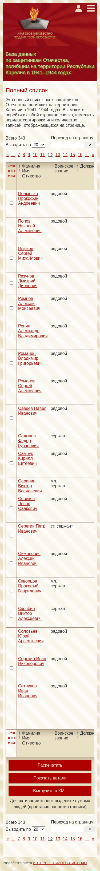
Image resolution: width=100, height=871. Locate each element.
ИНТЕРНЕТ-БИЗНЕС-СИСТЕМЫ (60, 863)
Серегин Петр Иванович (31, 528)
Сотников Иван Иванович (27, 691)
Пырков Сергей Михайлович (30, 253)
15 (72, 154)
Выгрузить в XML (50, 791)
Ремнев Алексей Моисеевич (29, 303)
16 (80, 154)
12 (50, 155)
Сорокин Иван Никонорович (32, 661)
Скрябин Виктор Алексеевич (30, 613)
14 (65, 154)
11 (42, 154)
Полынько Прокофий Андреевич (29, 198)
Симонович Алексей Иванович (29, 558)
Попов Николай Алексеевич (30, 226)
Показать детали (49, 778)
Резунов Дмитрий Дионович (27, 281)
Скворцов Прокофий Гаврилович (29, 586)
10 (35, 154)
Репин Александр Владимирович (33, 331)
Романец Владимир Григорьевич (30, 358)
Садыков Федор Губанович (28, 441)
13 (57, 154)
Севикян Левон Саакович (27, 503)
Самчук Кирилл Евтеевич (27, 458)
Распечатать (50, 765)
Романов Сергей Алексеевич (30, 386)
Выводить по (19, 144)
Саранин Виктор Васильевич (30, 486)
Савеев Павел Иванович (32, 410)
